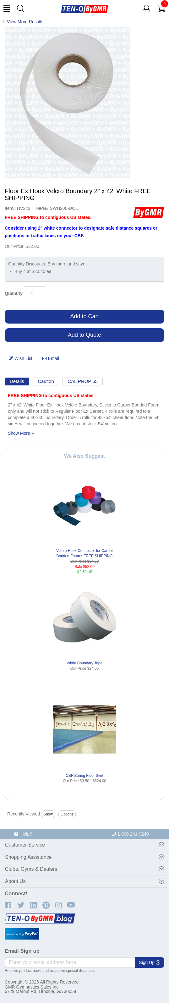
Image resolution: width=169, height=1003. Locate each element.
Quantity (14, 293)
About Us (15, 881)
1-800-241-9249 (130, 834)
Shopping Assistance (28, 857)
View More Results (25, 21)
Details (17, 381)
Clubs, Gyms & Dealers (31, 869)
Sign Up (149, 962)
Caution (46, 381)
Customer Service (25, 845)
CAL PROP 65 (83, 381)
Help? (23, 834)
